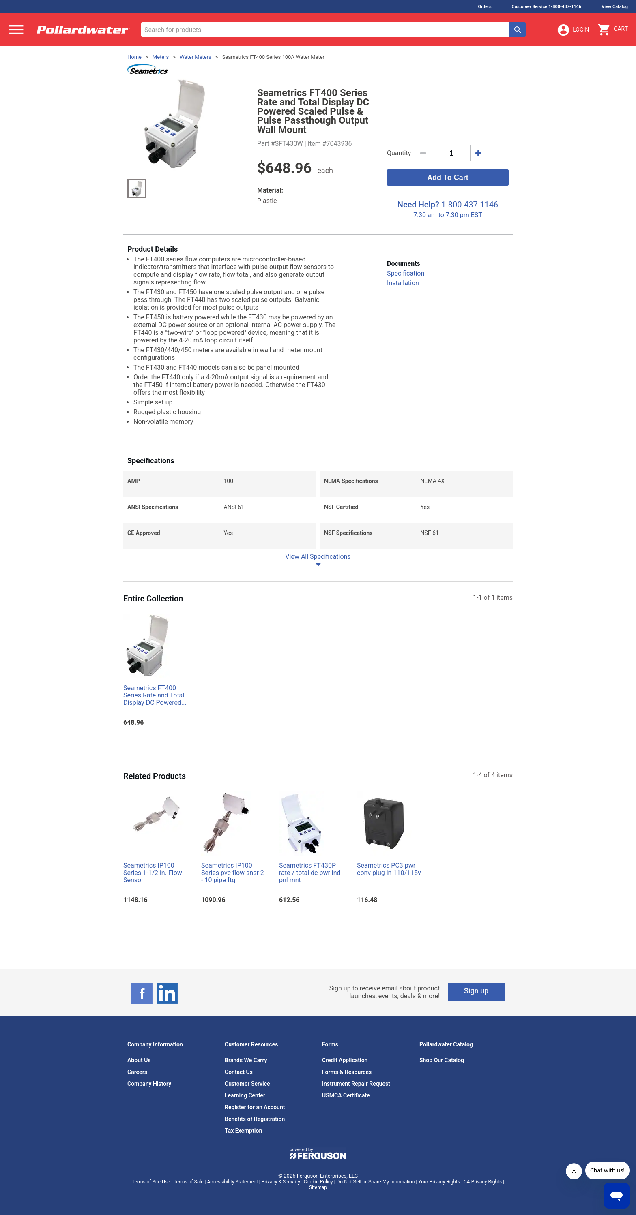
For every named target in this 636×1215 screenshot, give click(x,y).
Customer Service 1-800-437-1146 (547, 6)
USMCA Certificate (346, 1095)
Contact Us (239, 1072)
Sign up (476, 990)
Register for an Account (255, 1107)
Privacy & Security (281, 1182)
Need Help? (418, 205)
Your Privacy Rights (439, 1182)
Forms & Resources (347, 1072)
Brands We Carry (246, 1060)
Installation (403, 283)
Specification (405, 273)
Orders (484, 6)
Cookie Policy (318, 1182)
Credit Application (344, 1060)
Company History (149, 1083)
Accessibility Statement (232, 1182)
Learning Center (245, 1095)
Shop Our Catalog (441, 1060)
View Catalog (615, 6)
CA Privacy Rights (483, 1182)
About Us (139, 1060)
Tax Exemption (243, 1130)
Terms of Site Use (151, 1182)
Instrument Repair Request (356, 1083)
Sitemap (318, 1187)
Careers (137, 1072)
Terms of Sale (189, 1182)
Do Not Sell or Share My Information (376, 1182)
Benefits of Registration (255, 1119)
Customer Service (247, 1083)
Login (572, 30)
